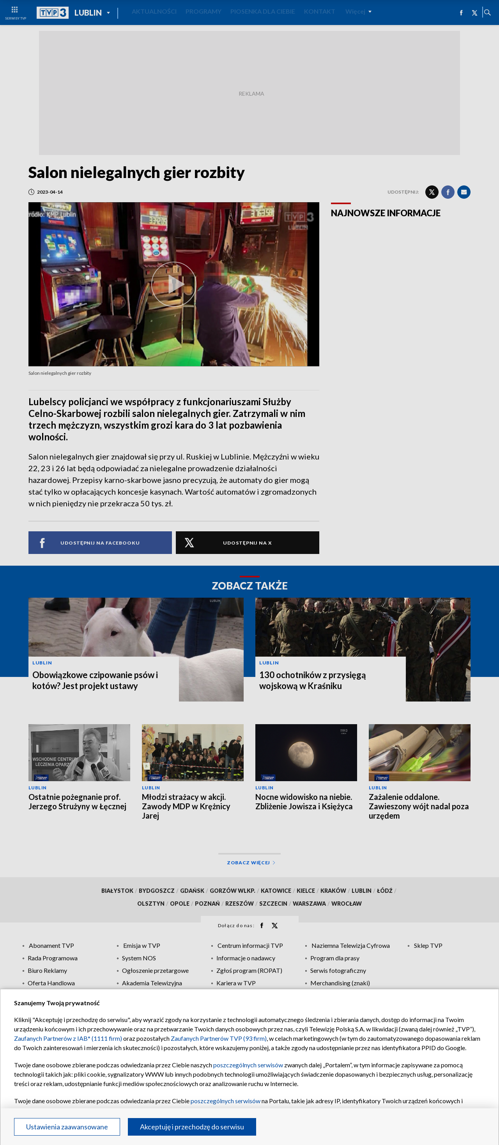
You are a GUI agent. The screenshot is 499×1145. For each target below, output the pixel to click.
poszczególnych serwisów (248, 1064)
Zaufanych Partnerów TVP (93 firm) (219, 1038)
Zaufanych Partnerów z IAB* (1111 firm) (68, 1038)
